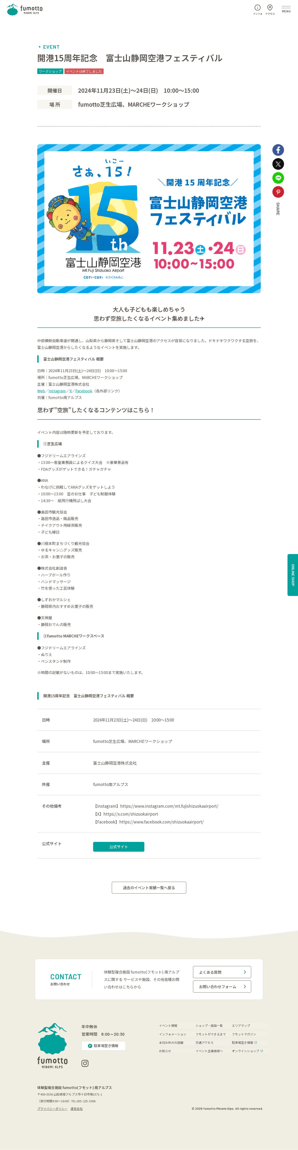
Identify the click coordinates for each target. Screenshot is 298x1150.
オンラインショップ (247, 1050)
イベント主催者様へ (209, 1050)
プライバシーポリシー (52, 1109)
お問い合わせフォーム (222, 987)
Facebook (83, 391)
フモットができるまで (211, 1034)
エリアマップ (241, 1025)
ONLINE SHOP (293, 575)
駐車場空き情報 (244, 1042)
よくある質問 (222, 972)
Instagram (57, 391)
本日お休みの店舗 (171, 1042)
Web (41, 391)
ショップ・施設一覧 (209, 1025)
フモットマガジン (244, 1034)
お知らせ (165, 1050)
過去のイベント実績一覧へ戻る (149, 888)
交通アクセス (204, 1042)
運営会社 (77, 1109)
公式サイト (118, 846)
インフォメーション (172, 1034)
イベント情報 (168, 1025)
